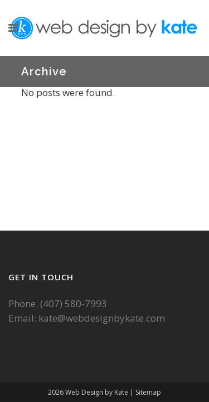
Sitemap (148, 392)
